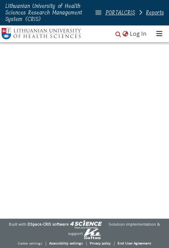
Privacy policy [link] (100, 243)
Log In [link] (138, 33)
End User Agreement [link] (134, 243)
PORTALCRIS (120, 12)
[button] (118, 34)
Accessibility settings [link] (66, 243)
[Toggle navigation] (159, 34)
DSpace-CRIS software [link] (48, 224)
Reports (155, 12)
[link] (86, 224)
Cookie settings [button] (30, 243)
